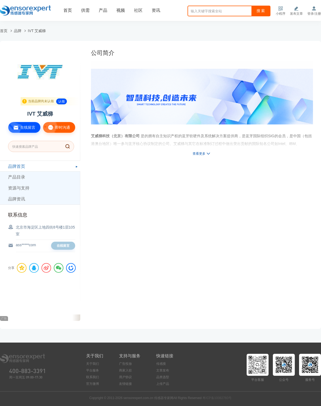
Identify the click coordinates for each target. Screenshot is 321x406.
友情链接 (125, 384)
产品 (103, 10)
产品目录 (16, 177)
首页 (67, 10)
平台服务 (92, 370)
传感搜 (161, 364)
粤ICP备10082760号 (217, 398)
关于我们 (92, 364)
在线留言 (21, 127)
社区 (138, 10)
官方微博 (92, 384)
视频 (120, 10)
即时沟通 (56, 127)
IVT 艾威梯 (37, 31)
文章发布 (162, 370)
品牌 (17, 31)
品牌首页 (16, 166)
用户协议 (125, 377)
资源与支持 (18, 188)
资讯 (156, 10)
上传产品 (162, 384)
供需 (85, 10)
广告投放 (125, 364)
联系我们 (92, 377)
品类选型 (162, 377)
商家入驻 (125, 370)
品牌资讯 (16, 199)
